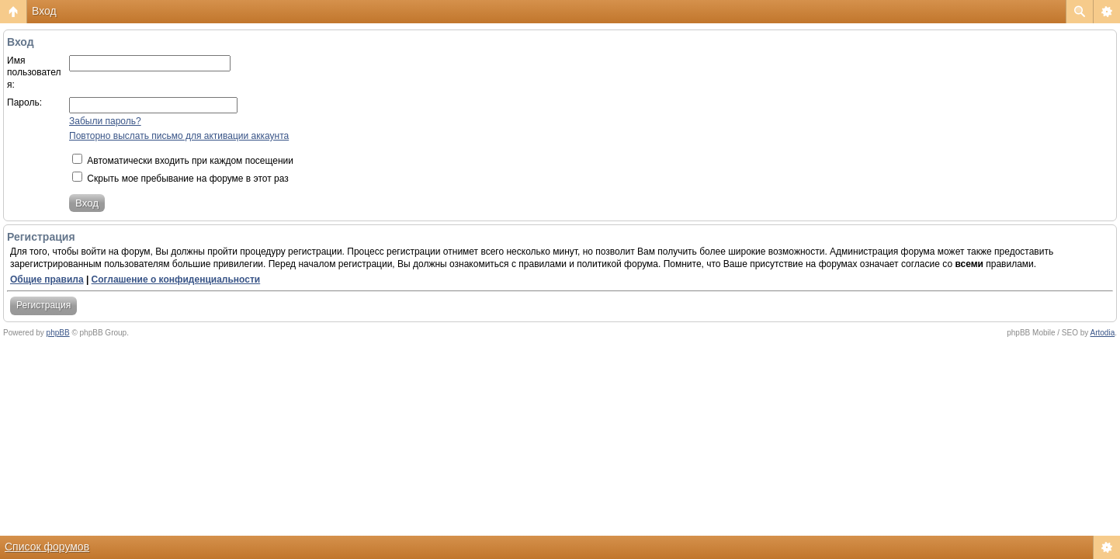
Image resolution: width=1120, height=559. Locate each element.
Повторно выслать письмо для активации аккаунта (179, 135)
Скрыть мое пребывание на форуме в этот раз (180, 178)
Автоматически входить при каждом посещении (182, 160)
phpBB (58, 332)
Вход (44, 11)
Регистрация (43, 305)
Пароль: (24, 102)
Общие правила (47, 279)
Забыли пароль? (105, 121)
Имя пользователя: (34, 72)
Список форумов (47, 546)
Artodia (1103, 332)
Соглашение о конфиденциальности (176, 279)
